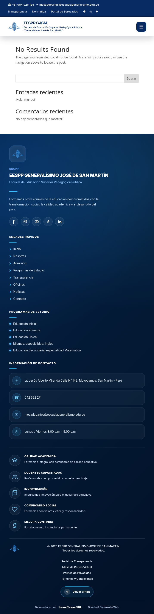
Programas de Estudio (28, 270)
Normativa (39, 11)
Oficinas (19, 284)
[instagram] (25, 221)
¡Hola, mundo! (25, 99)
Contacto (19, 299)
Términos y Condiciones (77, 578)
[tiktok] (48, 221)
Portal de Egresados (64, 11)
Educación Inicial (25, 324)
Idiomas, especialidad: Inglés (33, 343)
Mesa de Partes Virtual (77, 567)
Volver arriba (77, 592)
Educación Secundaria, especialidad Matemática (47, 350)
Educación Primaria (26, 330)
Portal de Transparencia (77, 561)
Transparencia (17, 11)
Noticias (19, 291)
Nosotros (19, 256)
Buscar (131, 78)
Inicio (17, 249)
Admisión (19, 263)
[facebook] (13, 221)
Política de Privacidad (77, 573)
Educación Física (25, 337)
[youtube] (36, 221)
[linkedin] (59, 221)
